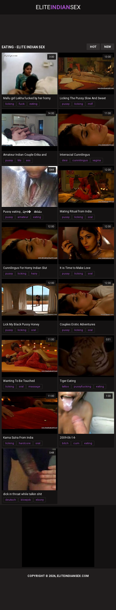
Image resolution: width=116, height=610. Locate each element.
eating (33, 103)
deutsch (10, 499)
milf (90, 103)
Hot (93, 47)
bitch (65, 443)
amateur (23, 217)
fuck (22, 103)
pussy (65, 103)
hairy (34, 273)
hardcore (25, 443)
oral (90, 217)
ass (28, 160)
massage (34, 386)
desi (65, 160)
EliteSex (58, 7)
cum (76, 443)
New (107, 47)
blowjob (26, 499)
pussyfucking (82, 386)
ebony (40, 499)
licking (9, 103)
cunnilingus (80, 160)
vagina (97, 160)
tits (19, 160)
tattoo (65, 386)
